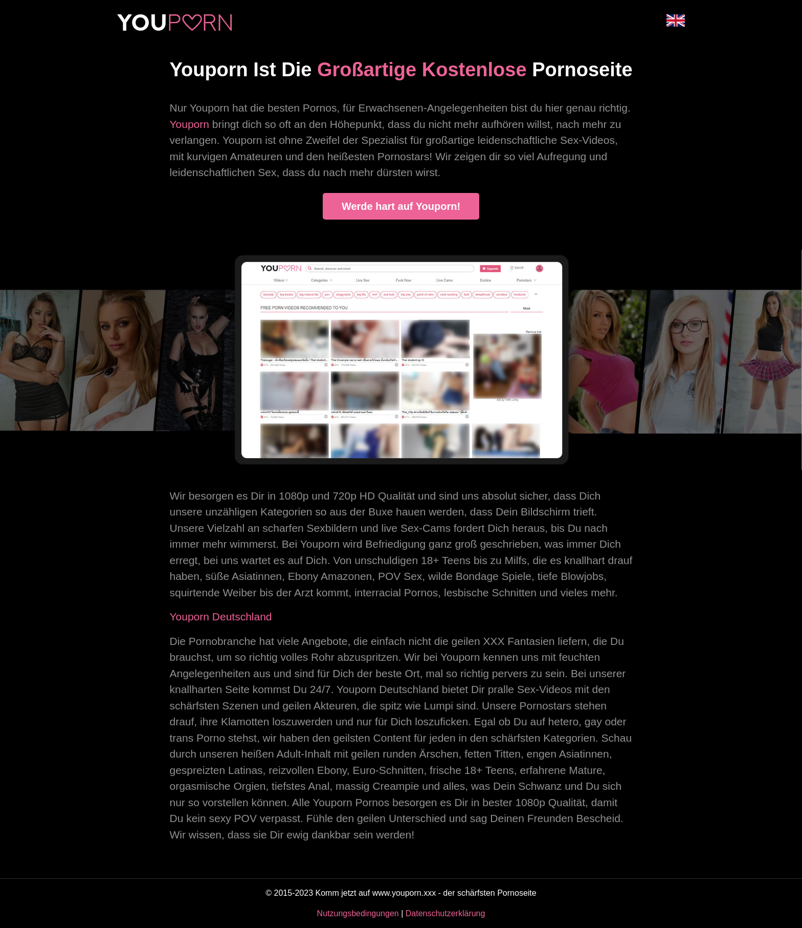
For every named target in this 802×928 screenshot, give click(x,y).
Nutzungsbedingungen (358, 913)
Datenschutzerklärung (445, 913)
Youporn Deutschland (221, 616)
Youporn (189, 124)
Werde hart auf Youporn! (401, 206)
